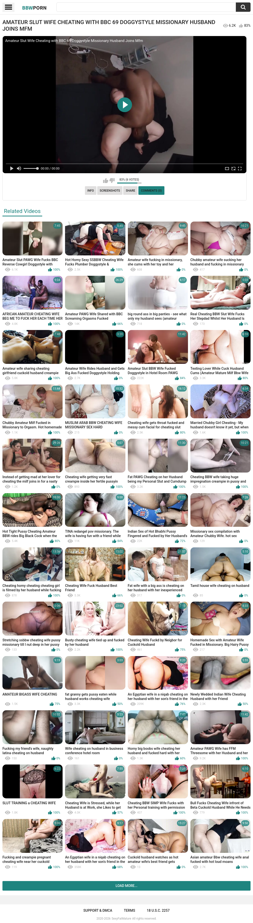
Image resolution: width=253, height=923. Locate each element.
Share (130, 190)
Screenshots (110, 190)
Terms (129, 910)
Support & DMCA (97, 910)
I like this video (105, 180)
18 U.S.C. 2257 (158, 910)
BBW (34, 7)
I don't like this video (112, 180)
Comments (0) (151, 190)
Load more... (126, 886)
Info (90, 190)
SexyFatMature (121, 918)
